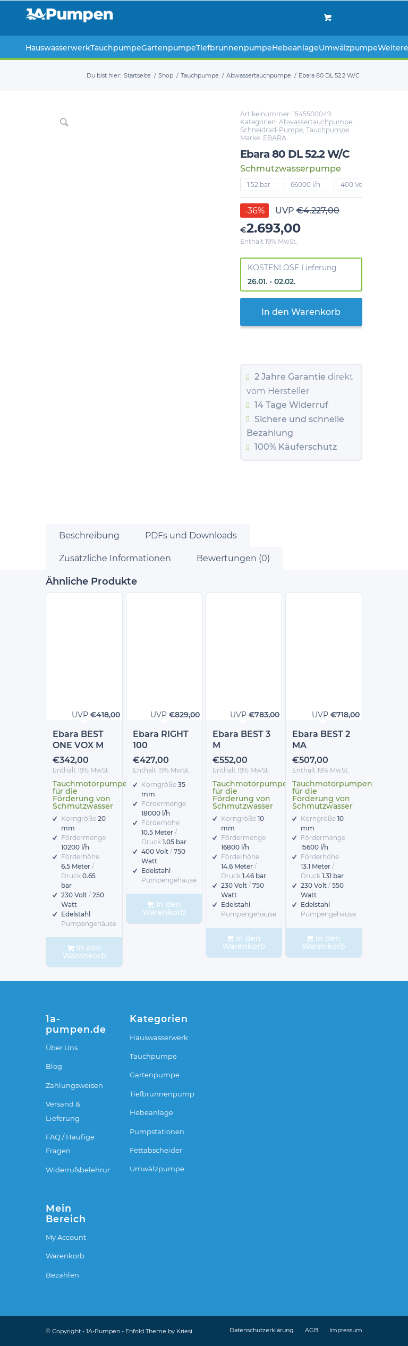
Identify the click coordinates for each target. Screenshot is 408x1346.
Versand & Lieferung (63, 1111)
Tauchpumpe (327, 130)
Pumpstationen (157, 1131)
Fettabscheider (156, 1150)
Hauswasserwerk (159, 1037)
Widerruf (308, 405)
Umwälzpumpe (157, 1168)
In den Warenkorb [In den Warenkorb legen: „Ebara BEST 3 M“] (244, 942)
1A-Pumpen (103, 1331)
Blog (54, 1066)
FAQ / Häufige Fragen (70, 1144)
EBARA (274, 138)
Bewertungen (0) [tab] (233, 558)
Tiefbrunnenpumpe (162, 1094)
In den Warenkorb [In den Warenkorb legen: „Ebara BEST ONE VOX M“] (84, 952)
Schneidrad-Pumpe (271, 130)
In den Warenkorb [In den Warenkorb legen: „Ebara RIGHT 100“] (164, 908)
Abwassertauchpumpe (315, 122)
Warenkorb (65, 1255)
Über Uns (62, 1047)
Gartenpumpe (155, 1074)
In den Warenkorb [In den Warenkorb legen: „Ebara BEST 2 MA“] (323, 942)
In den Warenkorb (301, 312)
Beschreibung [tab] (89, 535)
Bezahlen (62, 1275)
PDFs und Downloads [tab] (191, 535)
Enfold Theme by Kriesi (158, 1331)
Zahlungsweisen (74, 1085)
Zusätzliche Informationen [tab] (115, 558)
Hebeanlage (151, 1112)
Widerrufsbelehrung (78, 1169)
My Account (66, 1237)
